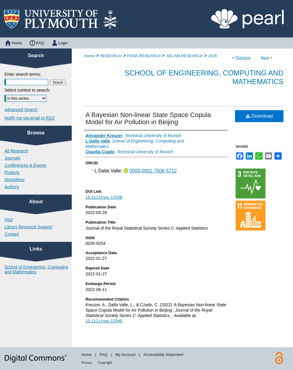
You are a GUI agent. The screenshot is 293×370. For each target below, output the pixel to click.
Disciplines (14, 179)
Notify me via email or (29, 118)
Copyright (105, 362)
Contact (11, 234)
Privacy (86, 362)
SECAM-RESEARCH (184, 56)
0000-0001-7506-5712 (153, 170)
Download (259, 116)
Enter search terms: (22, 74)
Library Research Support (28, 227)
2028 (212, 56)
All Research (16, 150)
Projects (12, 172)
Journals (12, 158)
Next (265, 57)
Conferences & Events (25, 165)
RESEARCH (111, 56)
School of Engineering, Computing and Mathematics (36, 269)
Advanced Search (21, 109)
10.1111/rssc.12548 (104, 197)
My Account (125, 354)
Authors (11, 186)
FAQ (8, 219)
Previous (243, 57)
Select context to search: (27, 90)
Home (89, 56)
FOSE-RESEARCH (144, 56)
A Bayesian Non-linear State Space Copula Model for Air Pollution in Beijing (148, 118)
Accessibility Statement (164, 354)
